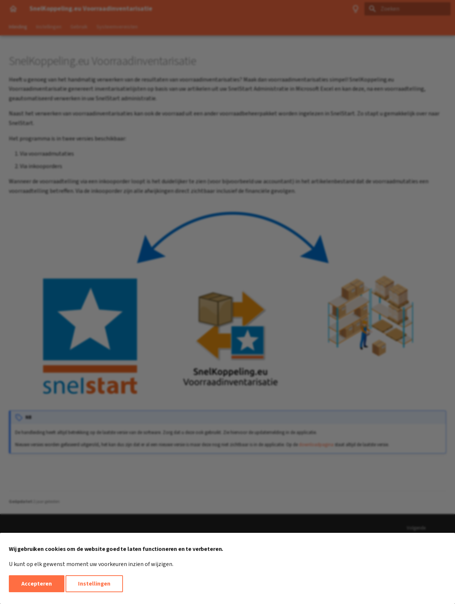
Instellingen (94, 584)
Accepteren (36, 584)
